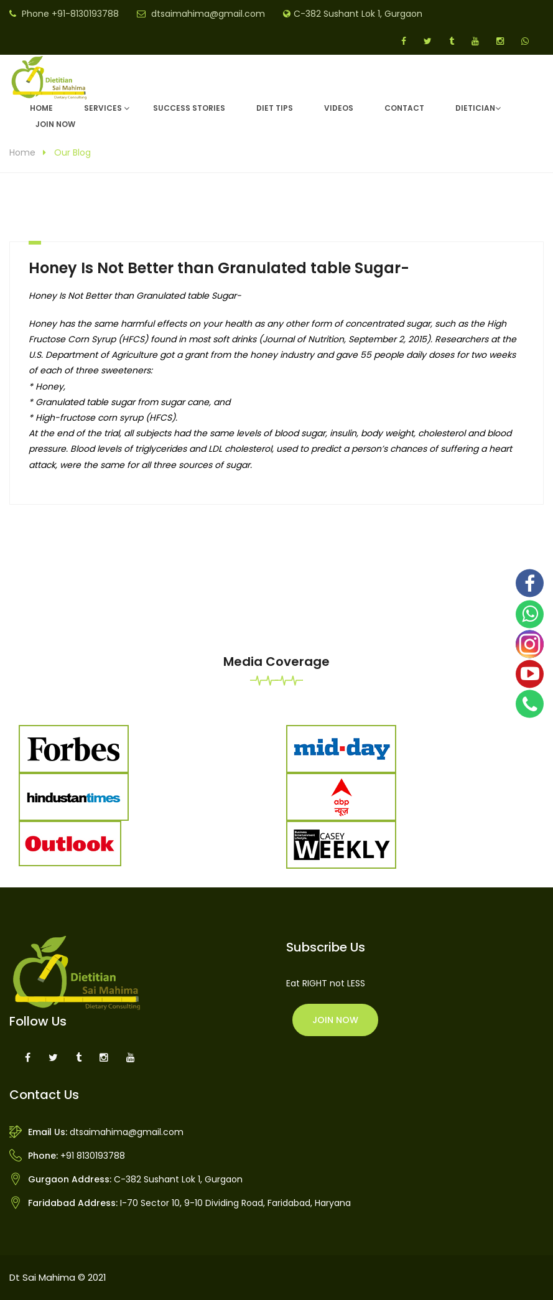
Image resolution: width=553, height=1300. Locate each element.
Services (103, 108)
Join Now (55, 124)
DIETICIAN (475, 108)
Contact (404, 108)
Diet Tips (274, 108)
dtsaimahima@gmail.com (208, 13)
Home (41, 108)
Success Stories (189, 108)
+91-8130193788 (85, 13)
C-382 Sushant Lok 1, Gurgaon (358, 13)
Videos (338, 108)
